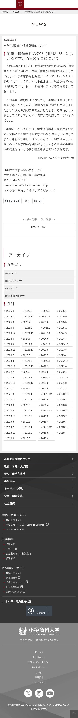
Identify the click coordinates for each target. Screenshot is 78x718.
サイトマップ (39, 682)
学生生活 (9, 481)
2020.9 (28, 399)
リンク (39, 672)
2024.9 (63, 333)
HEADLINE (11, 280)
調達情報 (10, 558)
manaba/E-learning (15, 529)
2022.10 (29, 366)
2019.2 (10, 427)
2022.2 (28, 377)
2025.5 (63, 322)
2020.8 (45, 399)
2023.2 (28, 360)
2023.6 (26, 355)
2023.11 (10, 349)
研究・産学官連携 (14, 473)
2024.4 (63, 338)
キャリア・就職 (13, 488)
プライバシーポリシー (39, 662)
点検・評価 (11, 549)
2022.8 (63, 366)
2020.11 (63, 394)
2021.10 (29, 382)
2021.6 (26, 388)
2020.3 (63, 405)
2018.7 (63, 432)
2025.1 (63, 327)
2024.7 (26, 338)
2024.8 (10, 338)
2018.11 (63, 427)
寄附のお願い (20, 4)
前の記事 (30, 219)
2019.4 (45, 421)
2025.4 (10, 327)
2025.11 (29, 316)
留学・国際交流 (13, 495)
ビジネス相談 (13, 587)
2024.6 (45, 338)
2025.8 (10, 322)
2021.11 (10, 382)
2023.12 (63, 344)
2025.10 (45, 316)
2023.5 (45, 355)
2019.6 (10, 421)
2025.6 (45, 322)
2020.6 (10, 405)
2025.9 (63, 316)
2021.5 (45, 388)
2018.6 (10, 438)
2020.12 (47, 394)
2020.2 (10, 410)
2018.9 (28, 432)
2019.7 (63, 416)
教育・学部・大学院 (16, 466)
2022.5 (45, 372)
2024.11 (29, 333)
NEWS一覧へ (39, 227)
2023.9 (45, 349)
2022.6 (26, 372)
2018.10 (10, 432)
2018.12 (47, 427)
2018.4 (45, 438)
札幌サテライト (14, 573)
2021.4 (63, 388)
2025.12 (10, 316)
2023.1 (46, 360)
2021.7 (10, 388)
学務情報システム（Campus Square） (25, 525)
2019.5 (26, 421)
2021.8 (63, 382)
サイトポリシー (39, 667)
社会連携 (9, 503)
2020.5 (26, 405)
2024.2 (28, 344)
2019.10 (10, 416)
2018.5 (26, 438)
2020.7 (63, 399)
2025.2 (46, 327)
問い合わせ (39, 657)
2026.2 (46, 311)
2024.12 (10, 333)
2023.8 (63, 349)
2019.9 (28, 416)
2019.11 (63, 410)
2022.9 (45, 366)
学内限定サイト (14, 520)
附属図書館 (11, 577)
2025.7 (26, 322)
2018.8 (45, 432)
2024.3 (10, 344)
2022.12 (63, 360)
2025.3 (28, 327)
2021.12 (63, 377)
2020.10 (10, 399)
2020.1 (28, 410)
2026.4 (10, 311)
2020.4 (45, 405)
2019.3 (63, 421)
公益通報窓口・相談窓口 (18, 553)
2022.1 (46, 377)
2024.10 (45, 333)
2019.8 (45, 416)
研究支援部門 (13, 295)
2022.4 (63, 372)
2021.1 (28, 394)
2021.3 (10, 394)
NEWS (16, 11)
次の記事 (48, 219)
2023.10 (29, 349)
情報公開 (10, 544)
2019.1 (28, 427)
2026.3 (28, 311)
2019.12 (47, 410)
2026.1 (63, 311)
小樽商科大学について (17, 458)
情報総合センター (15, 582)
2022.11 (10, 366)
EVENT (9, 288)
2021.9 (45, 382)
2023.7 (10, 355)
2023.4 (63, 355)
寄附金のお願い (14, 592)
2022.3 (10, 377)
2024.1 (46, 344)
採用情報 (39, 677)
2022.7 (10, 372)
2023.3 (10, 360)
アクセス (39, 652)
